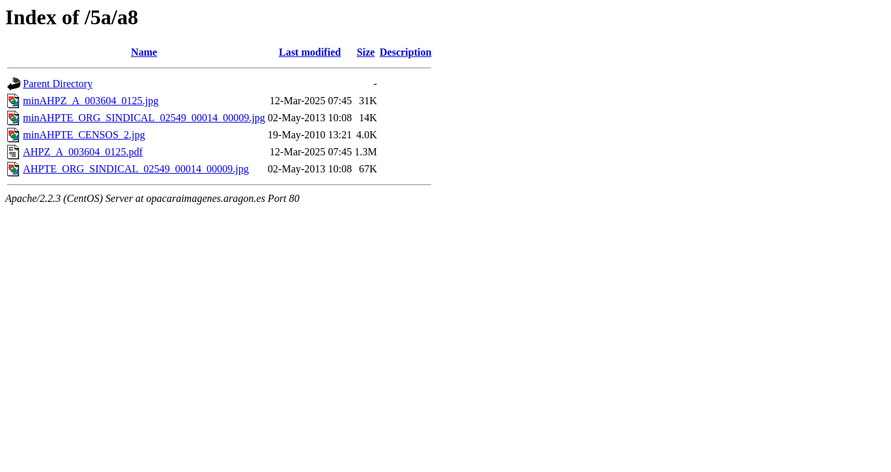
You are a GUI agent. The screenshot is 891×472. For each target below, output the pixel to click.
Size (366, 52)
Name (144, 52)
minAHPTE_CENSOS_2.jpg (84, 134)
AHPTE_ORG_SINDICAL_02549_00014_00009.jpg (135, 168)
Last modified (310, 52)
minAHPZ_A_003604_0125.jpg (91, 100)
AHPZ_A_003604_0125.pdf (83, 151)
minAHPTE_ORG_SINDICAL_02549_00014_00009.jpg (144, 117)
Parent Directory (57, 83)
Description (405, 52)
